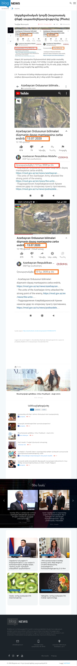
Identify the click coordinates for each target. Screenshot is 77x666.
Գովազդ (54, 656)
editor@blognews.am (17, 644)
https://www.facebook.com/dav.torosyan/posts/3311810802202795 (39, 331)
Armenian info (22, 444)
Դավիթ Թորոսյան (21, 24)
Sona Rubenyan (23, 435)
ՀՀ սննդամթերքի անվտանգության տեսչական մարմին (35, 455)
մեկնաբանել (65, 24)
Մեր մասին (45, 656)
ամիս (44, 409)
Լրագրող (21, 416)
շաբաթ (38, 409)
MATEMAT (67, 663)
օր (32, 409)
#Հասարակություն (15, 555)
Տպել (19, 367)
